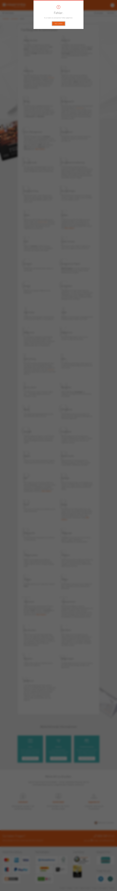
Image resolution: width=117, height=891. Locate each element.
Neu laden (58, 23)
